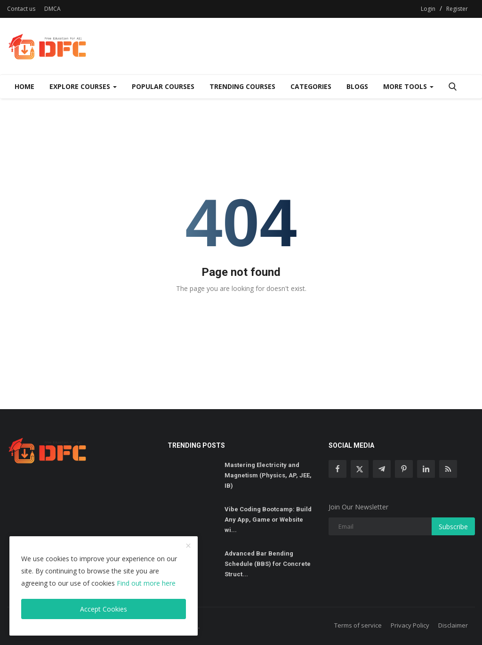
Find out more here (146, 583)
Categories (310, 86)
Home (24, 86)
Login (428, 9)
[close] (188, 546)
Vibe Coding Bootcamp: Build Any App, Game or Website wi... (268, 519)
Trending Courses (242, 86)
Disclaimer (453, 625)
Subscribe (453, 526)
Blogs (357, 86)
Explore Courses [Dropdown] (83, 86)
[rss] (448, 469)
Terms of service (358, 625)
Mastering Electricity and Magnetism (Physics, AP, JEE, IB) (268, 475)
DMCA (52, 9)
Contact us (21, 9)
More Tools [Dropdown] (408, 86)
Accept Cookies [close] (103, 609)
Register (457, 9)
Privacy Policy (410, 625)
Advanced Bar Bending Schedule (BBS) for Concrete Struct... (268, 564)
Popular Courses (163, 86)
